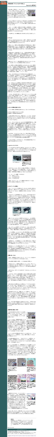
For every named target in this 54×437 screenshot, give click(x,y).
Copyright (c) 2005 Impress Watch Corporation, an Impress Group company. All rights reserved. (22, 435)
